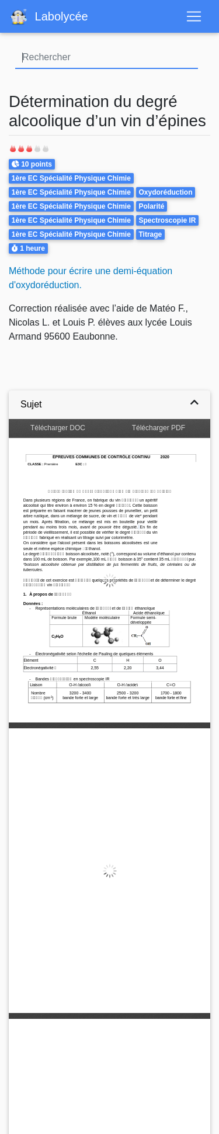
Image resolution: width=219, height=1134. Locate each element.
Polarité (151, 206)
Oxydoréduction (165, 192)
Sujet (30, 404)
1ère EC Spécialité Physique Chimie (71, 178)
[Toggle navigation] (194, 16)
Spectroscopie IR (167, 220)
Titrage (150, 234)
